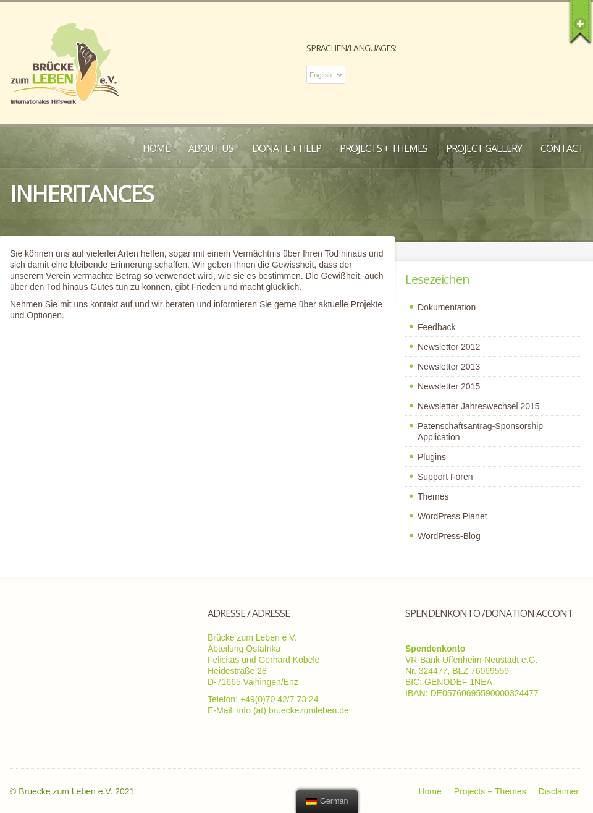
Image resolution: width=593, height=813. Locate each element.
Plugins (432, 457)
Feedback (436, 327)
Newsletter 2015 (449, 386)
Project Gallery (484, 148)
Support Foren (445, 477)
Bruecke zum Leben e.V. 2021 (76, 791)
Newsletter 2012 (449, 347)
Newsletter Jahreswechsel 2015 (479, 406)
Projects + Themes (383, 148)
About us (210, 148)
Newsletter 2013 (449, 367)
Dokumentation (447, 307)
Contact (562, 148)
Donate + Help (286, 148)
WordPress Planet (452, 516)
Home (156, 148)
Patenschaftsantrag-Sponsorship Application (480, 431)
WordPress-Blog (449, 536)
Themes (433, 496)
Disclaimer (559, 791)
